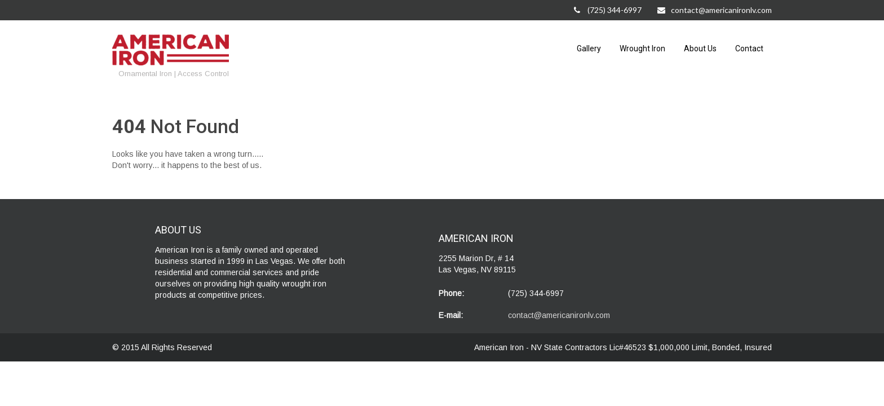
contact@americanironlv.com (714, 10)
